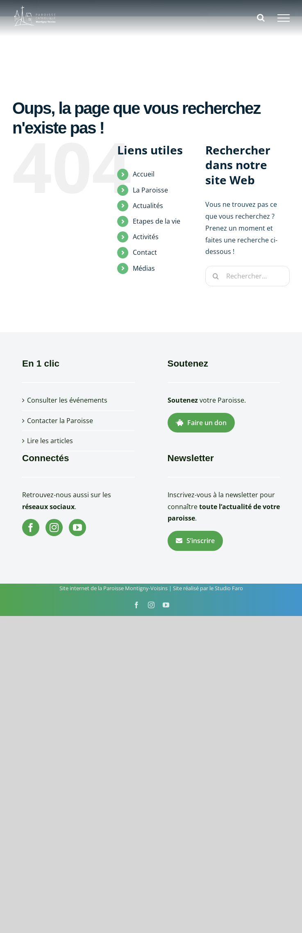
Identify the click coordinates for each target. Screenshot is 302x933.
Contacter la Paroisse (60, 420)
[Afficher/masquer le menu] (283, 18)
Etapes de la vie (156, 221)
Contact (145, 252)
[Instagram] (54, 527)
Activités (146, 236)
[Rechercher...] (247, 276)
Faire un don (201, 422)
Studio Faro (229, 588)
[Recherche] (215, 276)
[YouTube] (77, 527)
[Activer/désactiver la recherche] (261, 18)
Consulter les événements (67, 400)
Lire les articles (50, 440)
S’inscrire (195, 540)
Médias (144, 268)
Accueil (143, 174)
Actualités (148, 205)
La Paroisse (150, 190)
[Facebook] (30, 527)
